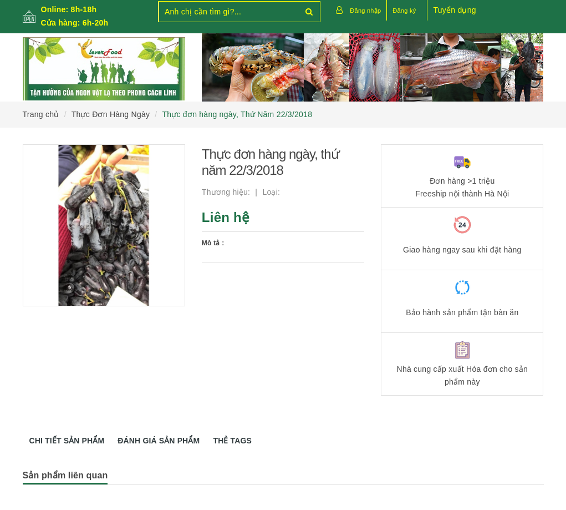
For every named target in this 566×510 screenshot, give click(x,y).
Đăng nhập (365, 10)
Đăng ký (404, 10)
